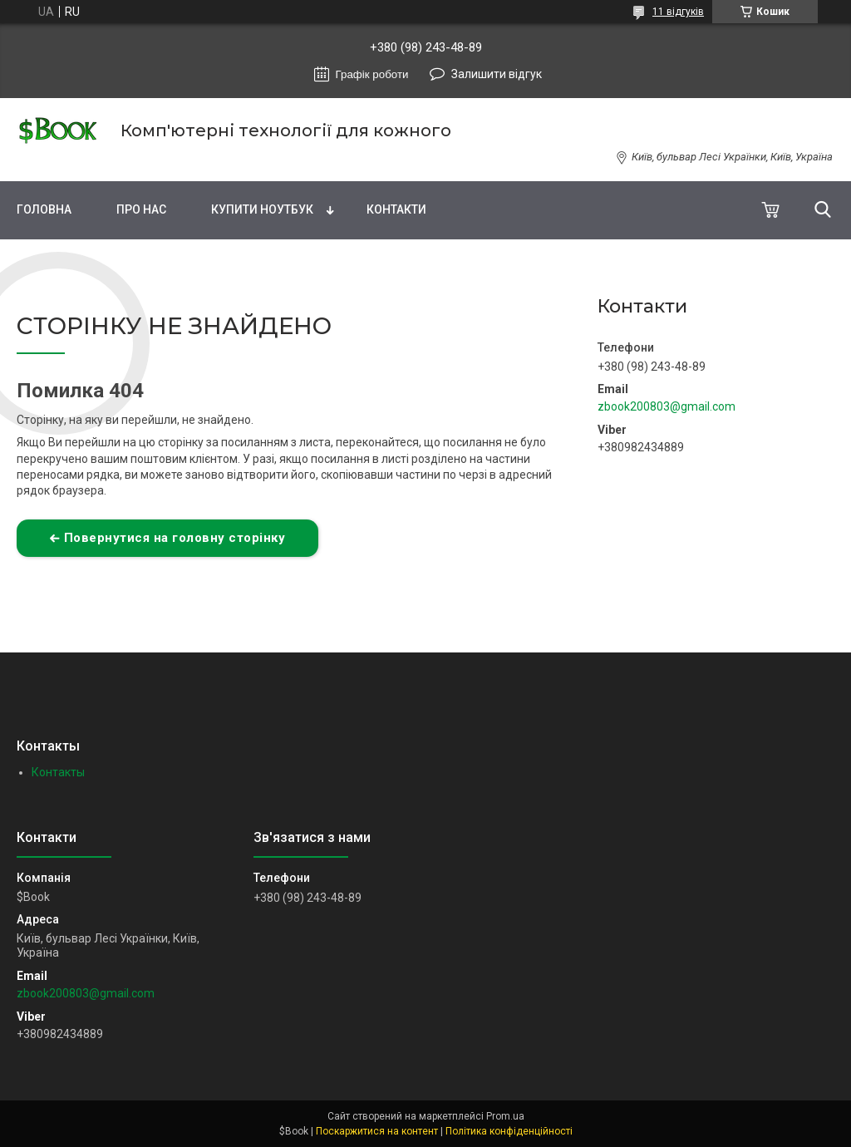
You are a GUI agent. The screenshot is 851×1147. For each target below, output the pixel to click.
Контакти (396, 209)
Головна (44, 209)
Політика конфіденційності (509, 1131)
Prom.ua (505, 1116)
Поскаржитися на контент (377, 1131)
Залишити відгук (496, 74)
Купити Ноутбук (262, 209)
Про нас (141, 209)
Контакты (58, 772)
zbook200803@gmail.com (666, 406)
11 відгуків (678, 11)
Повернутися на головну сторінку (175, 537)
